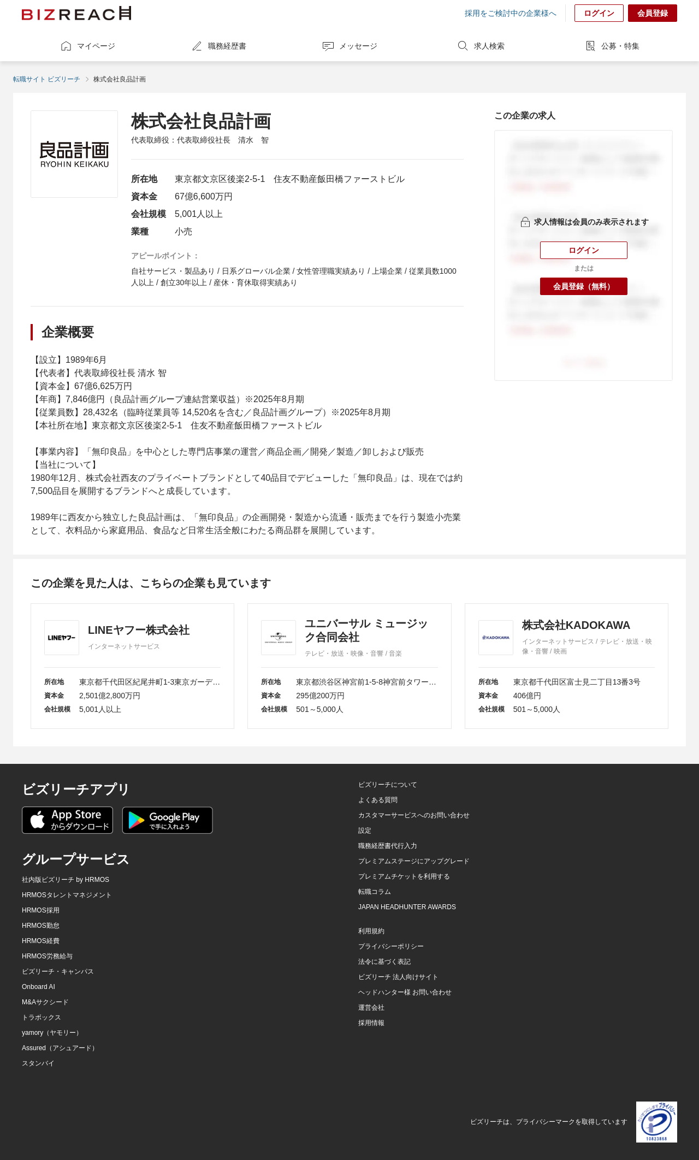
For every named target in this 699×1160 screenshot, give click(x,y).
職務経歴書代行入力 (387, 846)
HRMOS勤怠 (41, 925)
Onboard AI (38, 987)
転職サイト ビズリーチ (46, 79)
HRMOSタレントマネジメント (67, 895)
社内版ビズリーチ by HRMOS (65, 879)
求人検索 (481, 45)
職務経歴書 (218, 45)
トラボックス (41, 1017)
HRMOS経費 (41, 941)
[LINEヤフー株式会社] (132, 666)
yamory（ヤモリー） (52, 1032)
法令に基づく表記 (384, 961)
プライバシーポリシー (391, 946)
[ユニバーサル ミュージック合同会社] (349, 666)
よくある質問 (378, 800)
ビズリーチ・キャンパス (58, 971)
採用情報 (371, 1023)
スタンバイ (38, 1063)
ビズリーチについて (387, 784)
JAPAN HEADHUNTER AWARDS (407, 907)
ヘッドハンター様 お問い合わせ (405, 992)
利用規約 (371, 931)
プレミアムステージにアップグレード (414, 861)
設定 (364, 830)
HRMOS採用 (41, 910)
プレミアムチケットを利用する (404, 876)
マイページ (87, 45)
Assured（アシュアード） (60, 1048)
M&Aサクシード (45, 1002)
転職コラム (374, 891)
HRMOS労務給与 (47, 956)
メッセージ (349, 45)
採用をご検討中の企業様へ (510, 13)
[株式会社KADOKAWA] (566, 666)
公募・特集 (611, 45)
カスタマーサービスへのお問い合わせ (414, 815)
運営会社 (371, 1007)
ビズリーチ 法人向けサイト (398, 977)
